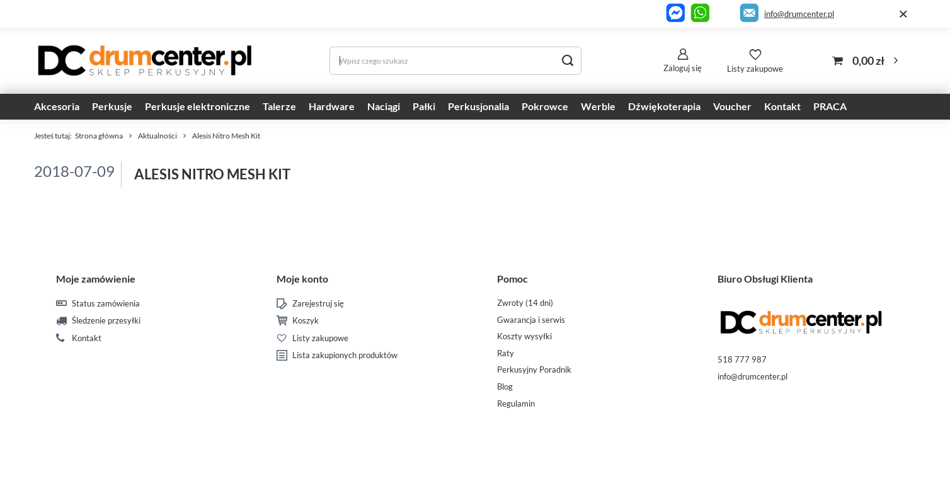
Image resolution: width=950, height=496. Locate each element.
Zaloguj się (682, 68)
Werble (598, 106)
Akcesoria (56, 106)
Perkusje (112, 106)
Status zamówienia (106, 303)
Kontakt (782, 106)
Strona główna (99, 135)
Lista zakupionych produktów (345, 355)
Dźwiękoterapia (664, 106)
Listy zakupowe (755, 69)
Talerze (279, 106)
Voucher (732, 106)
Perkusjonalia (478, 106)
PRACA (830, 106)
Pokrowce (545, 106)
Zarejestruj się (318, 303)
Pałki (424, 106)
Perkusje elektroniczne (197, 106)
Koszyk (305, 320)
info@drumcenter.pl (799, 14)
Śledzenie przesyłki (106, 320)
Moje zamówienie (95, 279)
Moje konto (302, 279)
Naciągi (383, 106)
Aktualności (157, 135)
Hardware (332, 106)
